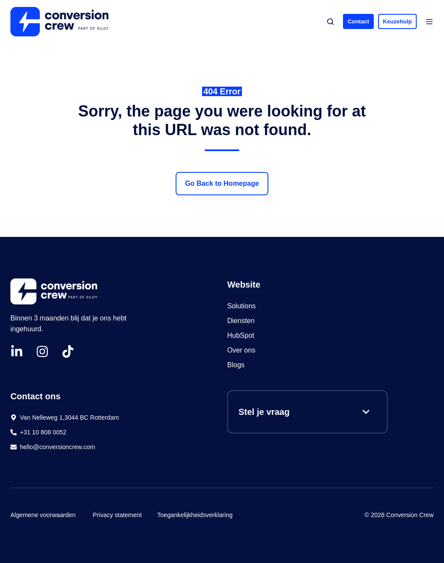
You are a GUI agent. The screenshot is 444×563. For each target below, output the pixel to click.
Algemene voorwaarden (42, 514)
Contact (358, 21)
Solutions (241, 306)
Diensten (241, 320)
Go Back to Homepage (222, 183)
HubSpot (241, 335)
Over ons (241, 350)
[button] (330, 21)
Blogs (236, 365)
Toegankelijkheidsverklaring (194, 514)
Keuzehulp (397, 21)
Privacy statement (117, 514)
